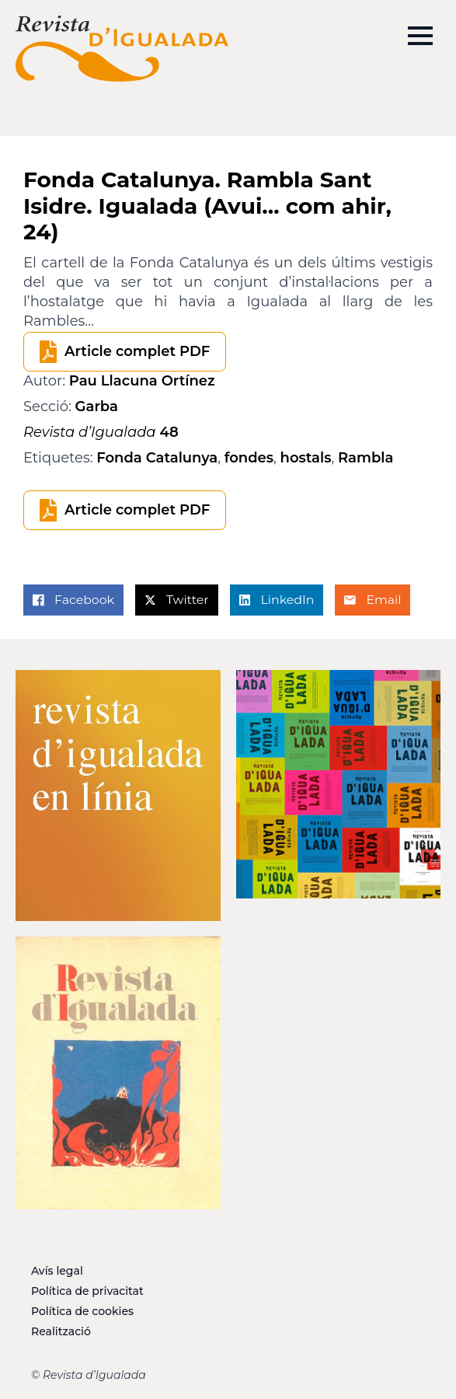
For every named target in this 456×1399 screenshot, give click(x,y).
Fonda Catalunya (157, 457)
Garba (96, 406)
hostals (306, 457)
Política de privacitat (87, 1291)
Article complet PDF (137, 351)
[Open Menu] (420, 35)
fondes (249, 457)
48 (101, 432)
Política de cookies (82, 1311)
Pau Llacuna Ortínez (142, 380)
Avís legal (57, 1271)
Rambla (365, 457)
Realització (61, 1331)
